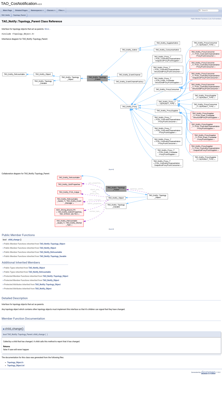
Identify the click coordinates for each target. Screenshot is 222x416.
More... (48, 29)
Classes (51, 10)
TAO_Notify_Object (48, 248)
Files (61, 10)
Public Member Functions (199, 19)
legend (111, 169)
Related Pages (21, 10)
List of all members (215, 19)
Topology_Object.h (15, 362)
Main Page (7, 10)
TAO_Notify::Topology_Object (52, 244)
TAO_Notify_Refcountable (51, 252)
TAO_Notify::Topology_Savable (53, 256)
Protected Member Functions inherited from (35, 276)
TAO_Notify (6, 15)
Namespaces (37, 10)
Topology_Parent (19, 15)
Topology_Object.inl (15, 365)
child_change (14, 240)
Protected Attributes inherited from (31, 284)
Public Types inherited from (23, 268)
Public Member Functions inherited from (33, 244)
